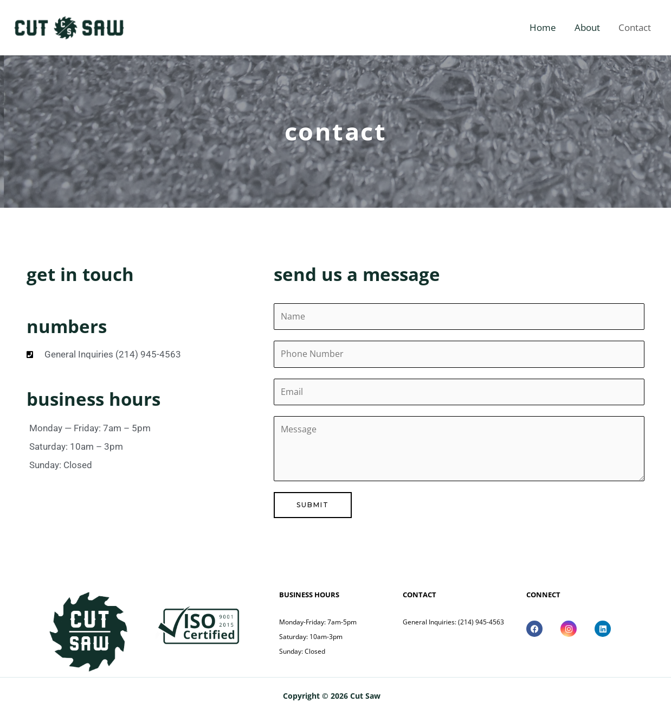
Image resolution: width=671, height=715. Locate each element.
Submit (312, 506)
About (587, 27)
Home (543, 27)
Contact (634, 27)
